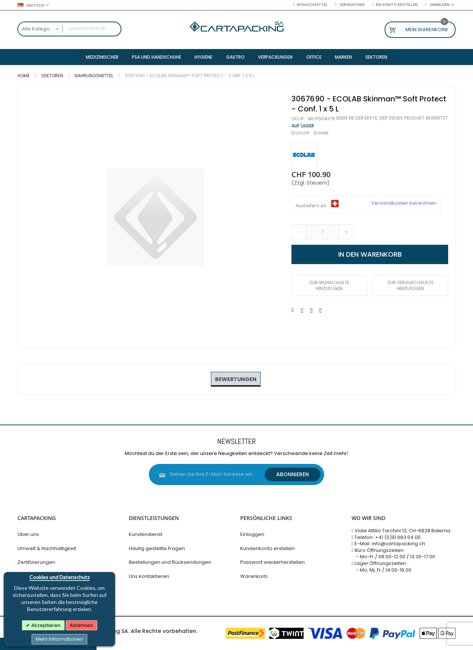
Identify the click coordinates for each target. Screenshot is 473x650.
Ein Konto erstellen (397, 4)
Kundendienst (145, 534)
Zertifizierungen (36, 562)
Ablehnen (81, 625)
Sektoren (52, 76)
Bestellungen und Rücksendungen (170, 562)
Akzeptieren (45, 625)
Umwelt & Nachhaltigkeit (46, 548)
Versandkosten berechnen (404, 204)
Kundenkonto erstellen (267, 548)
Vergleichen (351, 4)
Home (23, 76)
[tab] (235, 380)
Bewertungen (236, 379)
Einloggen (252, 534)
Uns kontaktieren (149, 576)
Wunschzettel (312, 4)
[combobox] (69, 29)
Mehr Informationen (59, 639)
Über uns (28, 534)
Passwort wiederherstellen (272, 562)
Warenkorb (254, 576)
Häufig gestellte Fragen (157, 548)
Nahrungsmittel (94, 76)
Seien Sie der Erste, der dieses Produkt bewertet (392, 119)
